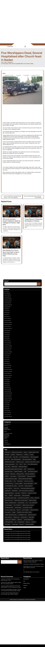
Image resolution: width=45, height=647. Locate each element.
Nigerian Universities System (18, 445)
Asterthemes (21, 599)
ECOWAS (16, 435)
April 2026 (16, 365)
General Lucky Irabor (24, 437)
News (4, 73)
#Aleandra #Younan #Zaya (20, 426)
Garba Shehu (22, 437)
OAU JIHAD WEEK (26, 445)
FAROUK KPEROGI (22, 435)
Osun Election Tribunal (24, 447)
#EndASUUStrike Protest (27, 426)
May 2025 (16, 373)
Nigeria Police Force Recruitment (21, 444)
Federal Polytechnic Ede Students (23, 436)
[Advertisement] (22, 8)
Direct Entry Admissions (25, 434)
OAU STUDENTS (20, 446)
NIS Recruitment (22, 445)
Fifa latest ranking (17, 437)
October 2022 (16, 396)
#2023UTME (17, 426)
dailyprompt (19, 434)
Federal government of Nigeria (18, 436)
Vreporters (10, 46)
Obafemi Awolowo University (24, 446)
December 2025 (17, 368)
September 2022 (17, 397)
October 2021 (16, 405)
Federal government (25, 435)
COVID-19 (16, 434)
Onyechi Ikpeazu (21, 447)
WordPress (32, 599)
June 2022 (16, 399)
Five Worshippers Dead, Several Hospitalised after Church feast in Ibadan (20, 456)
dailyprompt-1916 (21, 434)
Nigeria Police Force (17, 444)
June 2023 (16, 390)
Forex (19, 437)
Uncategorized (17, 419)
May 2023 (16, 391)
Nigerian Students (26, 444)
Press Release (17, 423)
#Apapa (23, 426)
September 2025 (17, 370)
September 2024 (17, 379)
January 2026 (16, 367)
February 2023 (17, 393)
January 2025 (16, 376)
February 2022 (16, 402)
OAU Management (17, 446)
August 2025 (16, 371)
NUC (24, 445)
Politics (16, 422)
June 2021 (16, 408)
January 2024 (16, 385)
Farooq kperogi (19, 435)
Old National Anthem (17, 447)
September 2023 (17, 388)
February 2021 (16, 411)
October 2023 (16, 387)
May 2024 (16, 382)
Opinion (16, 417)
